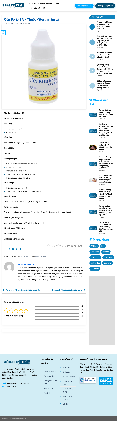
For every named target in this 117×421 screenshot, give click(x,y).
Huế (103, 246)
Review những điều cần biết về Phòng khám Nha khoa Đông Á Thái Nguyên (105, 210)
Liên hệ (65, 404)
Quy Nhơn (95, 268)
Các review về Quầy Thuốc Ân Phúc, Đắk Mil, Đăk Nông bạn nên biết (106, 226)
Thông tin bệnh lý (45, 3)
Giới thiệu (32, 3)
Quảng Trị (107, 263)
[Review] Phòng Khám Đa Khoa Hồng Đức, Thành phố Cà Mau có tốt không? (106, 194)
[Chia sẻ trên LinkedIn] (20, 249)
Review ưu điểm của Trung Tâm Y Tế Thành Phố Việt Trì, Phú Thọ (104, 25)
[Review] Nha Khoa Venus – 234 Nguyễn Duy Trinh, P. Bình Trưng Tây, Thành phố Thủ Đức (105, 40)
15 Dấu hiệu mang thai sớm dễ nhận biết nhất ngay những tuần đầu (104, 84)
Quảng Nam (108, 257)
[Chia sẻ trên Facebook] (6, 249)
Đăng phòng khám (69, 376)
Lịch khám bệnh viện (37, 8)
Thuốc (57, 3)
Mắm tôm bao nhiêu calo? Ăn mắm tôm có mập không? (104, 55)
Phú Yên (106, 252)
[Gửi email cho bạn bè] (13, 249)
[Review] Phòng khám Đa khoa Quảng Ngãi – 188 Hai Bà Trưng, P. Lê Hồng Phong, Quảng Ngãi (105, 69)
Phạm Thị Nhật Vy (24, 23)
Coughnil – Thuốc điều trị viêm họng (69, 290)
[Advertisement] (102, 310)
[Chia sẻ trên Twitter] (9, 249)
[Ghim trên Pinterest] (16, 249)
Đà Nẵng (94, 246)
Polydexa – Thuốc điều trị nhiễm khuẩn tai (21, 290)
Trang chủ (66, 367)
